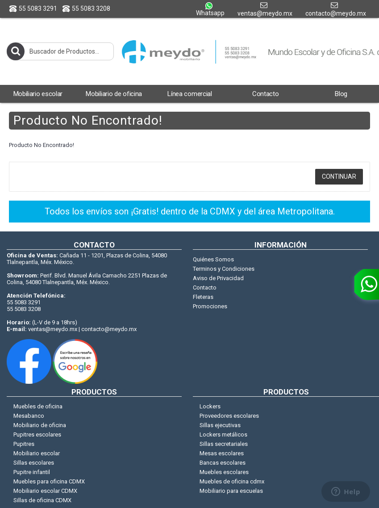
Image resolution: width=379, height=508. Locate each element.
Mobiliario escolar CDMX (45, 490)
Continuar (339, 176)
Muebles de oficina (37, 406)
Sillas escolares (33, 462)
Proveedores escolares (229, 415)
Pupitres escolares (37, 434)
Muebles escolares (224, 472)
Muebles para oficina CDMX (49, 481)
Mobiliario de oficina (39, 425)
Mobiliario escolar (36, 453)
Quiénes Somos (213, 259)
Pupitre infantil (31, 472)
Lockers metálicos (223, 434)
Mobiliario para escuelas (231, 490)
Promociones (210, 306)
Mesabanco (28, 415)
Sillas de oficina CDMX (42, 500)
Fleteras (203, 297)
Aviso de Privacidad (218, 278)
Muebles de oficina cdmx (232, 481)
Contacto (205, 287)
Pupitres (23, 444)
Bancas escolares (223, 462)
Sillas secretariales (224, 444)
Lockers (210, 406)
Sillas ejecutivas (220, 425)
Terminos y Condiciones (223, 268)
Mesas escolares (222, 453)
